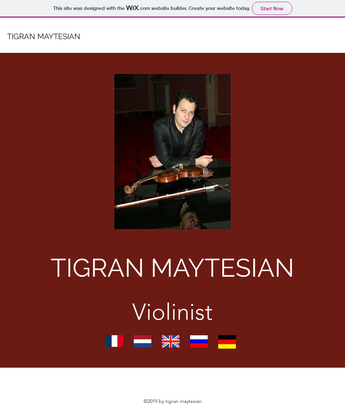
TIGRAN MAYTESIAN (43, 36)
